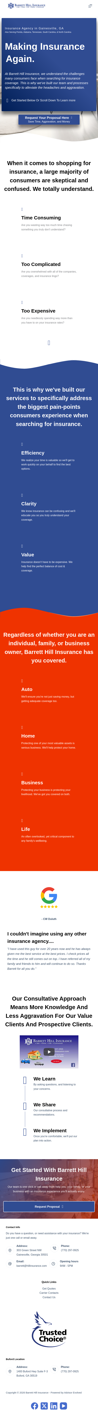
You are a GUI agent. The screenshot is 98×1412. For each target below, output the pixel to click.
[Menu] (90, 6)
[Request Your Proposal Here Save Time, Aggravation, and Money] (48, 120)
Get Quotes (49, 1288)
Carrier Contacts (48, 1292)
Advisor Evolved (73, 1392)
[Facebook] (34, 1406)
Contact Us (49, 1297)
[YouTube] (63, 1406)
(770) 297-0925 (70, 1250)
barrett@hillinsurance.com (31, 1265)
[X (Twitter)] (44, 1406)
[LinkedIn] (53, 1406)
